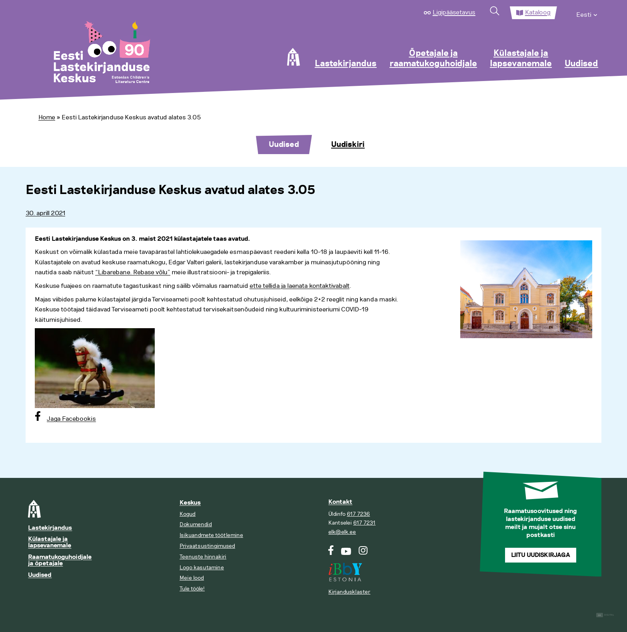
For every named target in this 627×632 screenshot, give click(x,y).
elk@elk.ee (342, 532)
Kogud (188, 514)
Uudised (581, 64)
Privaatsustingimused (207, 546)
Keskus (190, 503)
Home (46, 117)
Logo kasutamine (202, 567)
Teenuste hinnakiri (203, 556)
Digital (605, 615)
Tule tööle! (192, 588)
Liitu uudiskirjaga (540, 555)
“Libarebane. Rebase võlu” (132, 272)
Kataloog (538, 12)
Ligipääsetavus (454, 12)
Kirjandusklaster (349, 591)
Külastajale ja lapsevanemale (521, 58)
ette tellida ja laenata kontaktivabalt (299, 286)
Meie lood (192, 578)
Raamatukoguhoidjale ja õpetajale (60, 560)
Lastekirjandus (346, 64)
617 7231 (364, 522)
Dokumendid (196, 524)
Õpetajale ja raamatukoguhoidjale (433, 58)
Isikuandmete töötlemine (211, 535)
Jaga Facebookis (71, 419)
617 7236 (358, 514)
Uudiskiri (348, 144)
